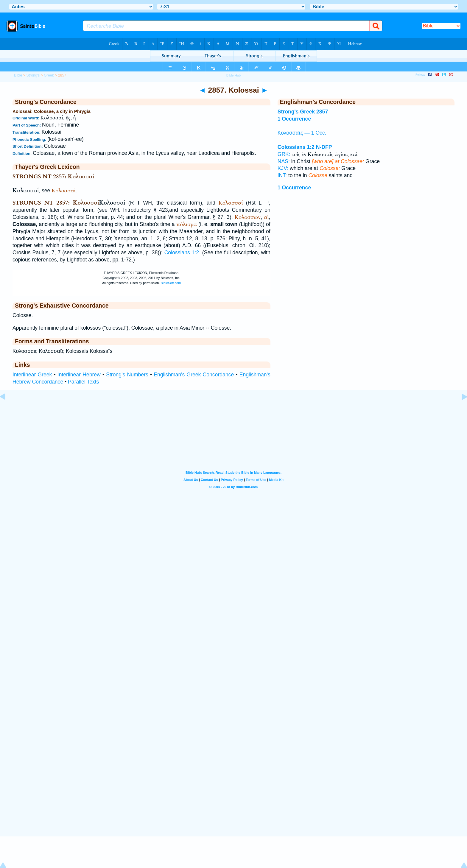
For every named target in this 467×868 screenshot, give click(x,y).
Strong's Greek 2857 (303, 112)
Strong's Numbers (127, 375)
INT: (282, 175)
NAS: (284, 161)
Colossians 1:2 (181, 252)
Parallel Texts (83, 382)
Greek (49, 75)
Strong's (33, 75)
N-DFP (324, 147)
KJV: (283, 168)
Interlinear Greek (32, 375)
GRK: (284, 154)
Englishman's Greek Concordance (194, 375)
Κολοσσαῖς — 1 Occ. (302, 133)
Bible (18, 75)
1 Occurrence (294, 119)
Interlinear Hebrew (79, 375)
